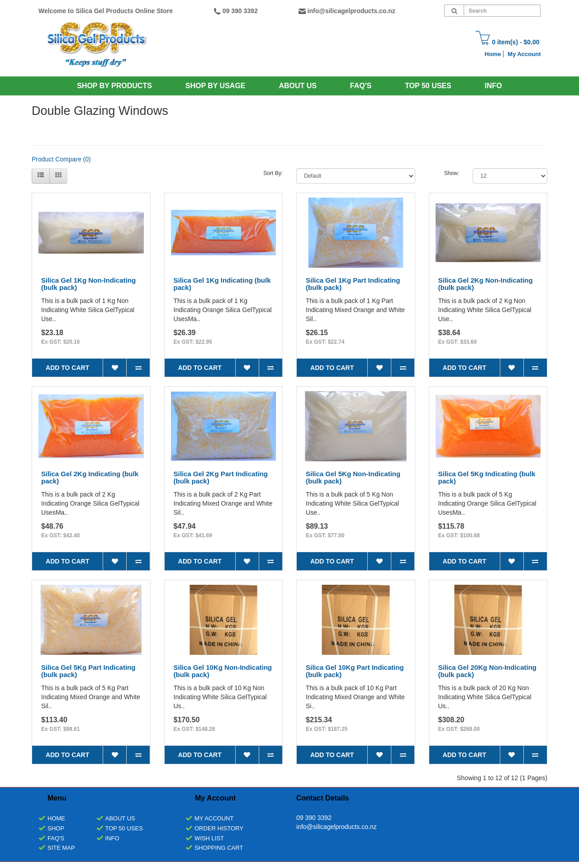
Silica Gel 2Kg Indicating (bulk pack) (89, 477)
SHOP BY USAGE (215, 86)
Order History (219, 828)
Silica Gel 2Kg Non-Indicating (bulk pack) (485, 284)
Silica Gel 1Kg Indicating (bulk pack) (222, 284)
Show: (451, 173)
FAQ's (55, 838)
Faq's (360, 86)
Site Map (61, 847)
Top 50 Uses (428, 86)
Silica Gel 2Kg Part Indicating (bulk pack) (221, 477)
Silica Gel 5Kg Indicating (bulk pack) (487, 477)
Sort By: (273, 173)
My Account (524, 54)
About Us (298, 86)
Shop (55, 828)
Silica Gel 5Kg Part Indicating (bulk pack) (88, 671)
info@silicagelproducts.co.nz (351, 10)
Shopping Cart (219, 847)
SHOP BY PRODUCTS (114, 86)
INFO (493, 86)
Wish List (209, 838)
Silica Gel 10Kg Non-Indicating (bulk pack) (223, 671)
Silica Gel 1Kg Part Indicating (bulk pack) (353, 284)
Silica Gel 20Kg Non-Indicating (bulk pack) (487, 671)
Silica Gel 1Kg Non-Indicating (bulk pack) (88, 284)
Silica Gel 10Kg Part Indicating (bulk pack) (355, 671)
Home (492, 54)
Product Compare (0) (61, 159)
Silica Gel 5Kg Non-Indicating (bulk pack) (353, 477)
